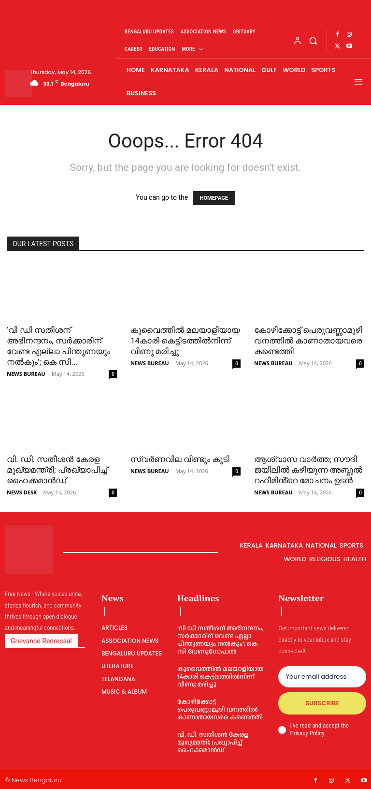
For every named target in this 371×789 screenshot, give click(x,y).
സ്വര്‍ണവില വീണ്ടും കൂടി (179, 459)
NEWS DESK (22, 492)
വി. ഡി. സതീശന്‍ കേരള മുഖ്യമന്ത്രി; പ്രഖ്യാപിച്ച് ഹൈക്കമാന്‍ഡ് (57, 469)
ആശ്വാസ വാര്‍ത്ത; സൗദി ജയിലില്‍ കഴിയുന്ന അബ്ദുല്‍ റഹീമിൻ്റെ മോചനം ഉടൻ (308, 469)
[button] (313, 40)
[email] (322, 676)
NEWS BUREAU (26, 373)
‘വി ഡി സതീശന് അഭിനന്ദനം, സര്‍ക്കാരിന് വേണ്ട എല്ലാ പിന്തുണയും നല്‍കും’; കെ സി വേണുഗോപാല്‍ (219, 639)
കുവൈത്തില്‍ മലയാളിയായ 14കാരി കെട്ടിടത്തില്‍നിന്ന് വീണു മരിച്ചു (185, 340)
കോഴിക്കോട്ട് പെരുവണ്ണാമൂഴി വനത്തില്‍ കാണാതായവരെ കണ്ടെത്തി (308, 340)
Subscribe (322, 703)
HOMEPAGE (214, 198)
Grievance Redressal (41, 641)
